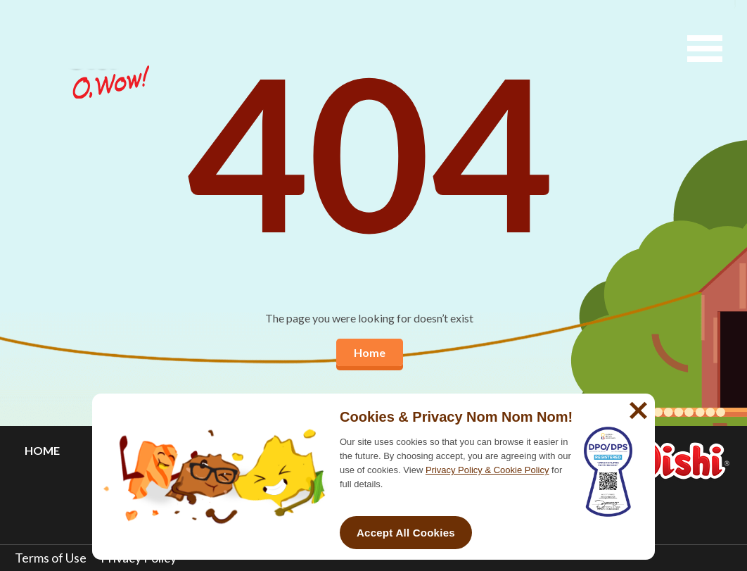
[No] (637, 405)
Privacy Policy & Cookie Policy (487, 470)
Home (369, 352)
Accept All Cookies (406, 533)
